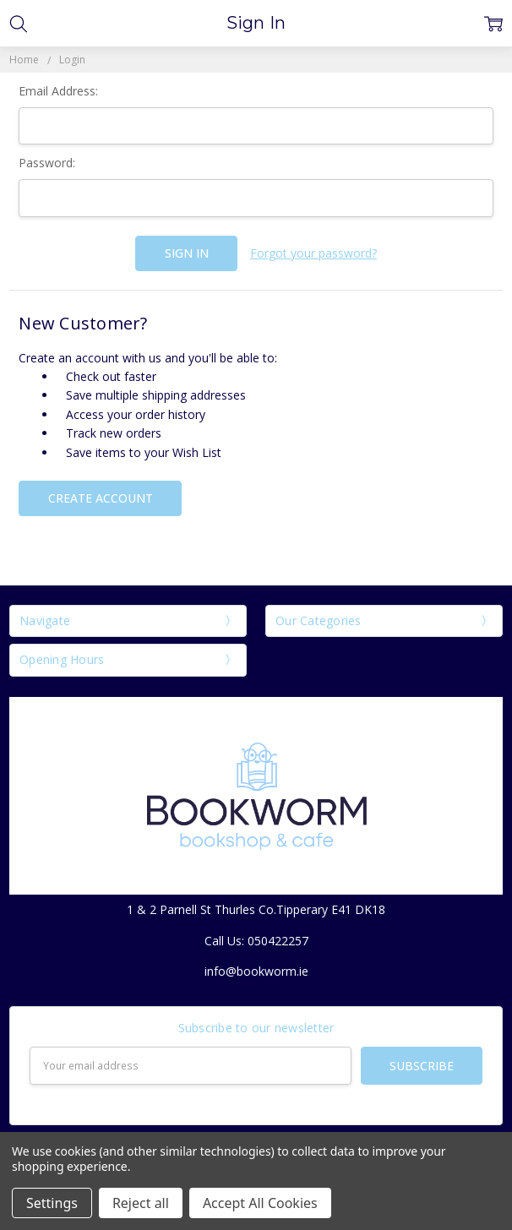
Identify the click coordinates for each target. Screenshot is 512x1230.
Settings (52, 1203)
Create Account (100, 498)
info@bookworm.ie (256, 971)
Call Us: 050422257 (256, 941)
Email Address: (58, 91)
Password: (47, 163)
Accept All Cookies (260, 1203)
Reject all (140, 1203)
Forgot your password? (313, 253)
